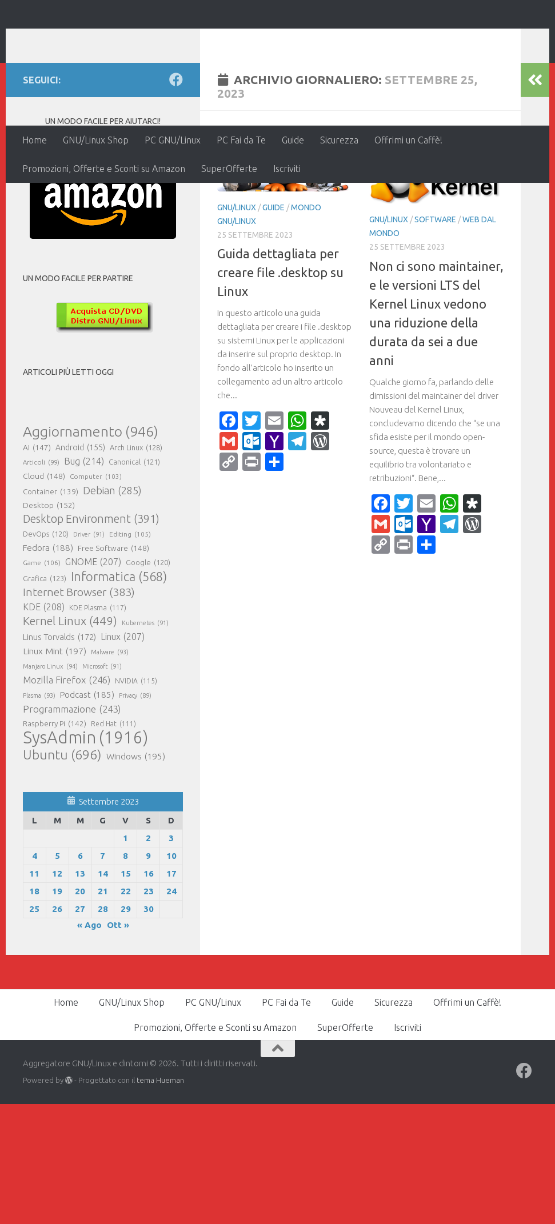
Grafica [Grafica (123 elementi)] (44, 698)
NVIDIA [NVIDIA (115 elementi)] (136, 801)
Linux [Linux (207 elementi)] (123, 756)
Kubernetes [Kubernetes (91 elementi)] (145, 743)
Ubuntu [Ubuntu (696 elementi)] (62, 874)
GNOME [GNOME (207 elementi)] (93, 682)
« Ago (89, 1045)
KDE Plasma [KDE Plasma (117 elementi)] (97, 727)
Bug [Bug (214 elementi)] (84, 581)
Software (435, 339)
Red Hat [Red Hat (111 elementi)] (113, 844)
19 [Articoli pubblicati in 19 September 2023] (57, 1011)
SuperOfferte (229, 168)
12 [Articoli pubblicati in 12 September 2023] (57, 993)
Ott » (118, 1045)
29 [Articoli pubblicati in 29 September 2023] (126, 1029)
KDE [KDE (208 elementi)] (44, 727)
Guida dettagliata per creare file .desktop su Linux (280, 392)
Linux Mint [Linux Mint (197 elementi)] (54, 771)
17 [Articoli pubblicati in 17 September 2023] (171, 993)
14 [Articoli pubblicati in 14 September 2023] (103, 993)
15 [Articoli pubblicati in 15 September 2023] (126, 993)
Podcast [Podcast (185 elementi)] (87, 815)
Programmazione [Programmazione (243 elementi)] (72, 829)
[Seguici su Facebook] (176, 199)
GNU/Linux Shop (96, 140)
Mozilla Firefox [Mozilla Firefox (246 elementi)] (66, 800)
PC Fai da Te (241, 140)
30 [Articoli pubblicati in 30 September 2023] (148, 1029)
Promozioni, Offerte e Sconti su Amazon (103, 168)
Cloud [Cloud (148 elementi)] (44, 596)
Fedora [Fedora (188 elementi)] (48, 668)
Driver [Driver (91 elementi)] (89, 654)
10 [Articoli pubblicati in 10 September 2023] (171, 976)
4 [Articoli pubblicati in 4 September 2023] (34, 976)
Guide (293, 140)
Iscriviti (287, 168)
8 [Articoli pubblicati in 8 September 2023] (125, 976)
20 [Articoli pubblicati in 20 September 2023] (80, 1011)
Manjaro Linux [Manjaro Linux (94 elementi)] (50, 786)
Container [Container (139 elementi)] (50, 611)
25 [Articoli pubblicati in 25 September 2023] (34, 1029)
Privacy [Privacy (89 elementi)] (135, 815)
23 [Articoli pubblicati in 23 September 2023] (148, 1011)
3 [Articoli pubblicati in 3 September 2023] (171, 958)
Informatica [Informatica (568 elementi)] (119, 696)
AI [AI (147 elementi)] (37, 567)
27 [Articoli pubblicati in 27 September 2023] (80, 1029)
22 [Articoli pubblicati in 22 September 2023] (126, 1011)
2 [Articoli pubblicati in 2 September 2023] (148, 958)
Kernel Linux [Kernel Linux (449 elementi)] (70, 741)
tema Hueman (160, 1200)
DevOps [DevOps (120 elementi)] (46, 654)
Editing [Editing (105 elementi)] (130, 654)
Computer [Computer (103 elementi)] (96, 596)
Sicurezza (339, 140)
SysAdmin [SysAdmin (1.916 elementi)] (85, 858)
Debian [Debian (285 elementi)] (112, 610)
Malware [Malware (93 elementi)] (110, 772)
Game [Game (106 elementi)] (42, 683)
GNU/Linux (236, 327)
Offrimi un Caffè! (408, 140)
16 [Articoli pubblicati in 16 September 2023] (148, 993)
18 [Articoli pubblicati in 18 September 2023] (34, 1011)
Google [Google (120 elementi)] (148, 682)
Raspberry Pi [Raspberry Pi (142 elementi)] (54, 843)
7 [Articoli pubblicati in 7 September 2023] (102, 976)
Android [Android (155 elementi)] (80, 567)
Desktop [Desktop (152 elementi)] (49, 625)
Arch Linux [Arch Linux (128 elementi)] (136, 567)
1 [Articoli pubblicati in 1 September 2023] (125, 958)
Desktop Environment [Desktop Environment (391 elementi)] (91, 639)
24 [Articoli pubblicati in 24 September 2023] (171, 1011)
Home (34, 140)
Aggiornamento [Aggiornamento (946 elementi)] (90, 551)
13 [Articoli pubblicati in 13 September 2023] (80, 993)
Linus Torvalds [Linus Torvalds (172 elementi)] (59, 757)
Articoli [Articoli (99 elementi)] (41, 582)
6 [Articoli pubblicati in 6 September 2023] (80, 976)
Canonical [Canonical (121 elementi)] (134, 582)
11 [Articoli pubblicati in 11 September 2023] (34, 993)
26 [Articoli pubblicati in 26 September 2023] (57, 1029)
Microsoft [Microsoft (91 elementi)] (102, 786)
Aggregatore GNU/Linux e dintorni (213, 39)
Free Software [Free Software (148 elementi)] (113, 668)
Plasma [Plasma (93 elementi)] (39, 815)
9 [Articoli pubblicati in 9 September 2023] (148, 976)
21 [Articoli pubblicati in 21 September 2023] (103, 1011)
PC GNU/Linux (173, 140)
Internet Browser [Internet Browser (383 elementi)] (79, 712)
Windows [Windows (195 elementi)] (135, 876)
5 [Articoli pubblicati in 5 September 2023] (57, 976)
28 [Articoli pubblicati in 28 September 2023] (103, 1029)
